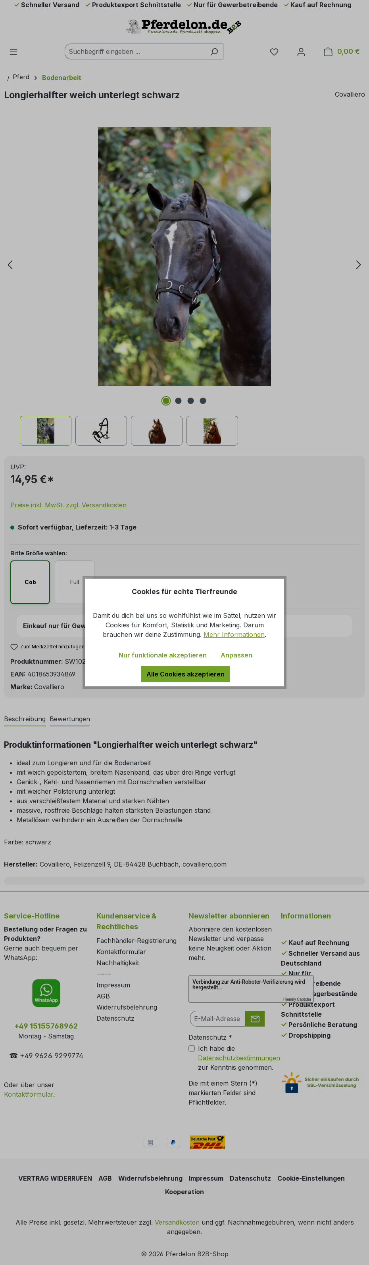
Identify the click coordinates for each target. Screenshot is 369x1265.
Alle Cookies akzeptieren (185, 674)
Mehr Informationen (234, 634)
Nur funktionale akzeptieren (163, 655)
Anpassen (236, 655)
